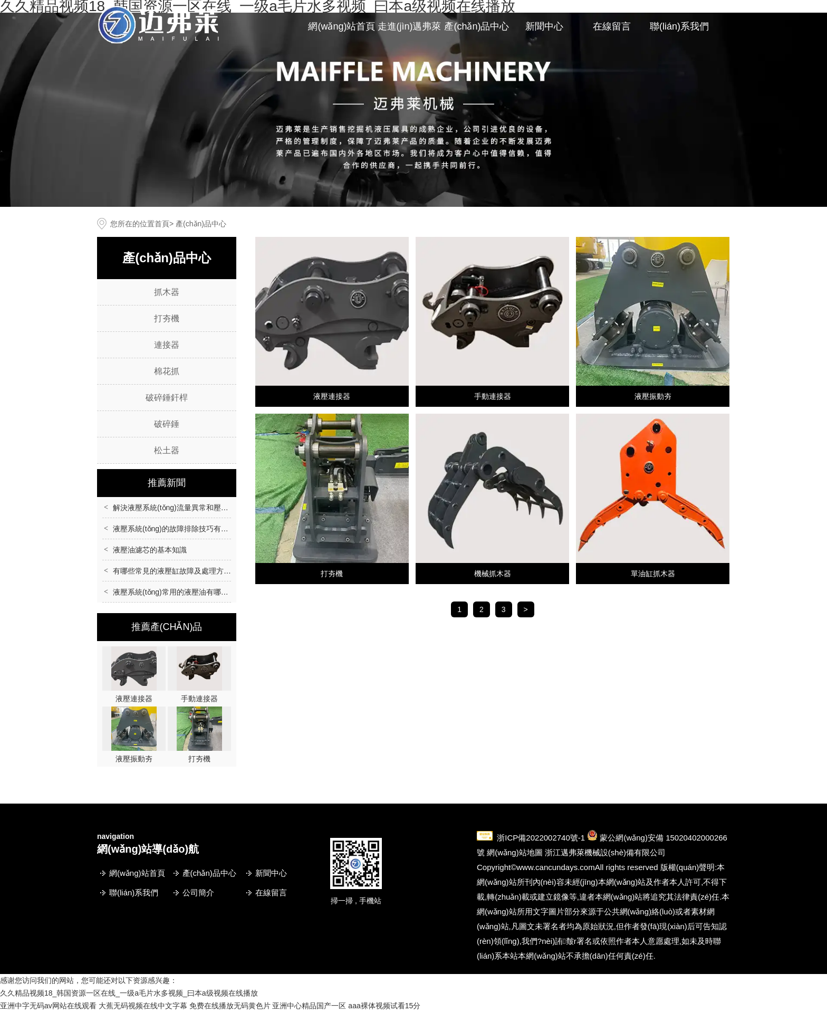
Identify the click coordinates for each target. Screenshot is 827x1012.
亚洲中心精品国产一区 (309, 1005)
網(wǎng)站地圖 (515, 852)
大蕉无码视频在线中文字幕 (143, 1005)
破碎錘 (166, 423)
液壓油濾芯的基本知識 (150, 550)
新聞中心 (544, 26)
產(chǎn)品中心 (476, 26)
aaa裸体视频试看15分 (384, 1005)
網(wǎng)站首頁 (341, 26)
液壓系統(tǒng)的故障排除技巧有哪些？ (178, 528)
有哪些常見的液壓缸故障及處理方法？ (175, 571)
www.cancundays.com (555, 867)
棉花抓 (166, 371)
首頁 (162, 223)
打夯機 (166, 318)
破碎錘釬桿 (167, 397)
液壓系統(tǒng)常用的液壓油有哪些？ (174, 592)
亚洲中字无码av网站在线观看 (48, 1005)
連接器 (166, 344)
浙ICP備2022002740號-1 (541, 837)
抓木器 (166, 292)
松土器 (166, 450)
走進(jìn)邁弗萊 (409, 26)
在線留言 (612, 26)
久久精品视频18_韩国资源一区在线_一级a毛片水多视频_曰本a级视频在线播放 (129, 993)
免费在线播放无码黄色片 (230, 1005)
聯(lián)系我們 (679, 26)
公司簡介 (198, 892)
